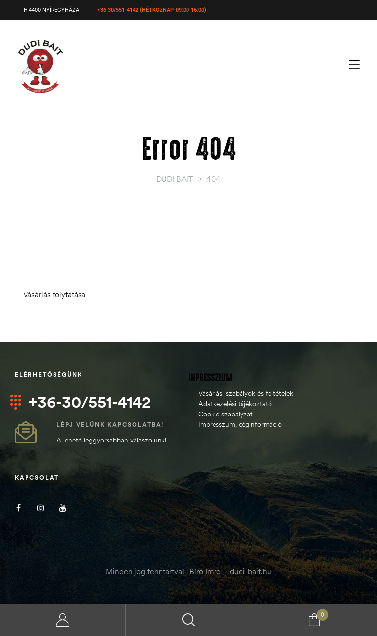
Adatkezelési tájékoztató (235, 403)
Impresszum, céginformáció (240, 424)
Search (188, 620)
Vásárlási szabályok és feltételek (245, 393)
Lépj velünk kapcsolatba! (110, 424)
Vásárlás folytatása (54, 294)
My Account (63, 620)
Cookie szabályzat (225, 414)
